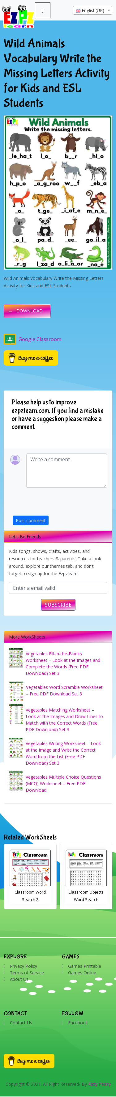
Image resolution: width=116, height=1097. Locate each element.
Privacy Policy (23, 966)
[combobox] (92, 10)
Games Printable (84, 966)
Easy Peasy (99, 1084)
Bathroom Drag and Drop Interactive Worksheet (30, 899)
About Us (19, 979)
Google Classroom (32, 339)
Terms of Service (27, 973)
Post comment (31, 520)
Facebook (78, 1023)
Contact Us (21, 1023)
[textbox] (92, 10)
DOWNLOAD (29, 310)
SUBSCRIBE (58, 604)
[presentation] (60, 503)
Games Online (82, 973)
